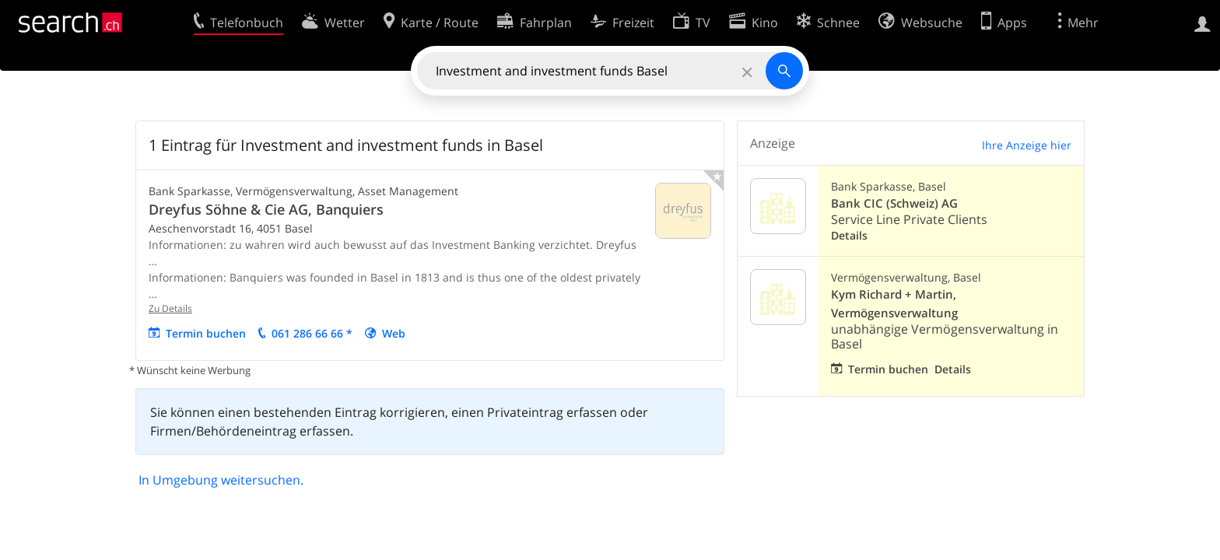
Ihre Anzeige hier (1026, 145)
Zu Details (170, 308)
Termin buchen (206, 333)
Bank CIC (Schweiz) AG (894, 203)
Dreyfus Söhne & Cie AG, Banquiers (266, 209)
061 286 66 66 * (312, 333)
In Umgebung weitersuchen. (220, 479)
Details (849, 235)
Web (393, 333)
